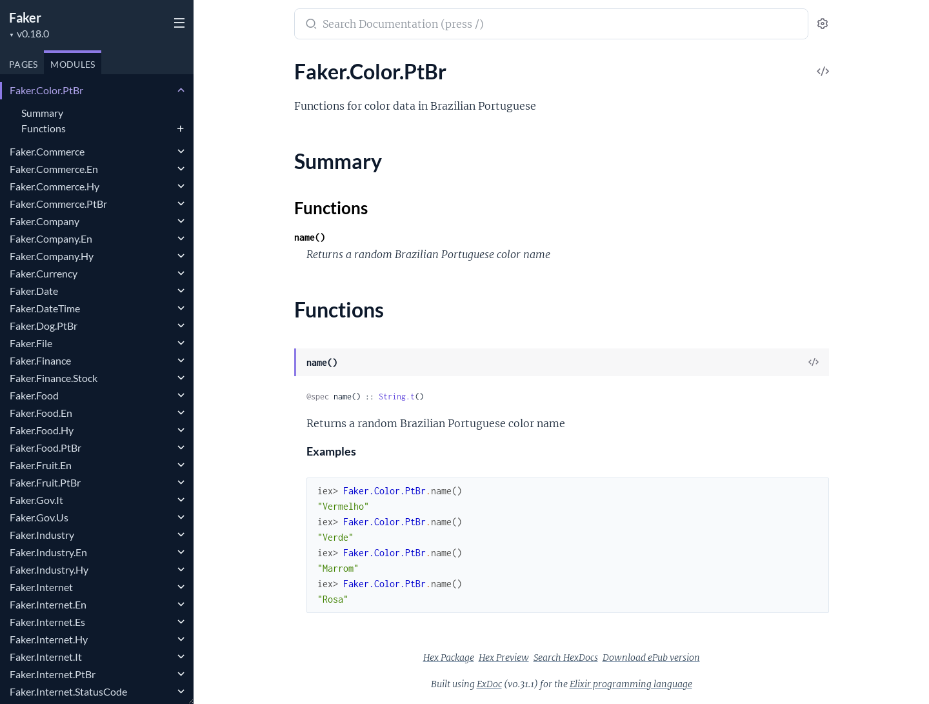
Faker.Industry (42, 534)
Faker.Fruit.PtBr (45, 482)
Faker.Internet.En (48, 604)
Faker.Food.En (41, 413)
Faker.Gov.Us (39, 517)
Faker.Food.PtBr (45, 447)
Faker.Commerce (47, 151)
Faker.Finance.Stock (53, 378)
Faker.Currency (43, 273)
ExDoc (489, 684)
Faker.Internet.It (46, 656)
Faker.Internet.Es (47, 622)
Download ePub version (651, 657)
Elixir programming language (631, 684)
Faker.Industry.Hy (49, 569)
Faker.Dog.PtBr (43, 325)
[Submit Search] (310, 25)
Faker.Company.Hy (52, 256)
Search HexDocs (566, 657)
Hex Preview (504, 657)
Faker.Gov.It (36, 500)
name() (309, 237)
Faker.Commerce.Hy (54, 186)
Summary (42, 112)
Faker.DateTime (45, 308)
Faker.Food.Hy (42, 430)
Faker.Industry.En (48, 552)
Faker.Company (44, 221)
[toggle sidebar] (178, 24)
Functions (43, 128)
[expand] (181, 90)
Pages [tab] (23, 64)
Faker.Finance (40, 360)
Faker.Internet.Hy (49, 639)
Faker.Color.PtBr (46, 90)
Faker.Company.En (51, 238)
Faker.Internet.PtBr (52, 674)
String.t (397, 396)
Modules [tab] (72, 64)
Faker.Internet (41, 587)
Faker (25, 17)
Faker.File (31, 343)
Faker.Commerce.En (54, 169)
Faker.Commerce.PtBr (58, 203)
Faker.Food (34, 395)
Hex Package (448, 657)
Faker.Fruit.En (41, 465)
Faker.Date (34, 291)
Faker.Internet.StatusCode (68, 691)
